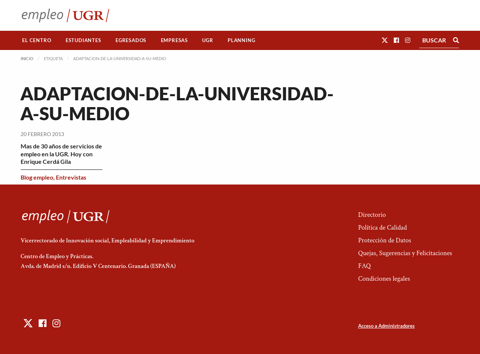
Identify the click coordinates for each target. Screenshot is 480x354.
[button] (385, 40)
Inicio (27, 58)
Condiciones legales (384, 278)
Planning (241, 40)
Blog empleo (37, 177)
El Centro (36, 40)
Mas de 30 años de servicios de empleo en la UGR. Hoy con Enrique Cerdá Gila (61, 153)
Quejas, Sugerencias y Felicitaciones (405, 253)
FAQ (364, 266)
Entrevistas (71, 177)
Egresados (131, 40)
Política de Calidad (382, 227)
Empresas (174, 40)
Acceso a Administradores (386, 326)
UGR (207, 40)
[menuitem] (36, 40)
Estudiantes (83, 40)
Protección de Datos (384, 240)
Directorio (372, 214)
